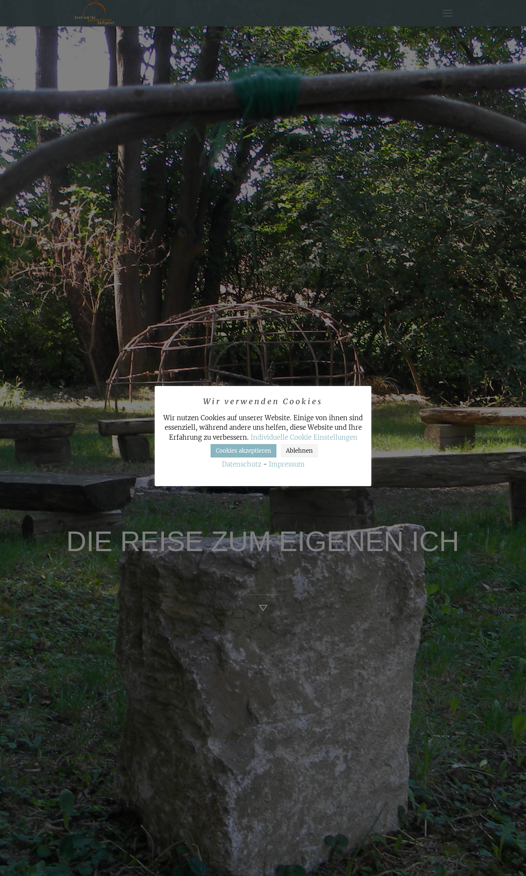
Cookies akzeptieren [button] (243, 450)
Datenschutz (241, 464)
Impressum (287, 464)
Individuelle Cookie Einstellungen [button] (303, 437)
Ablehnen (299, 450)
